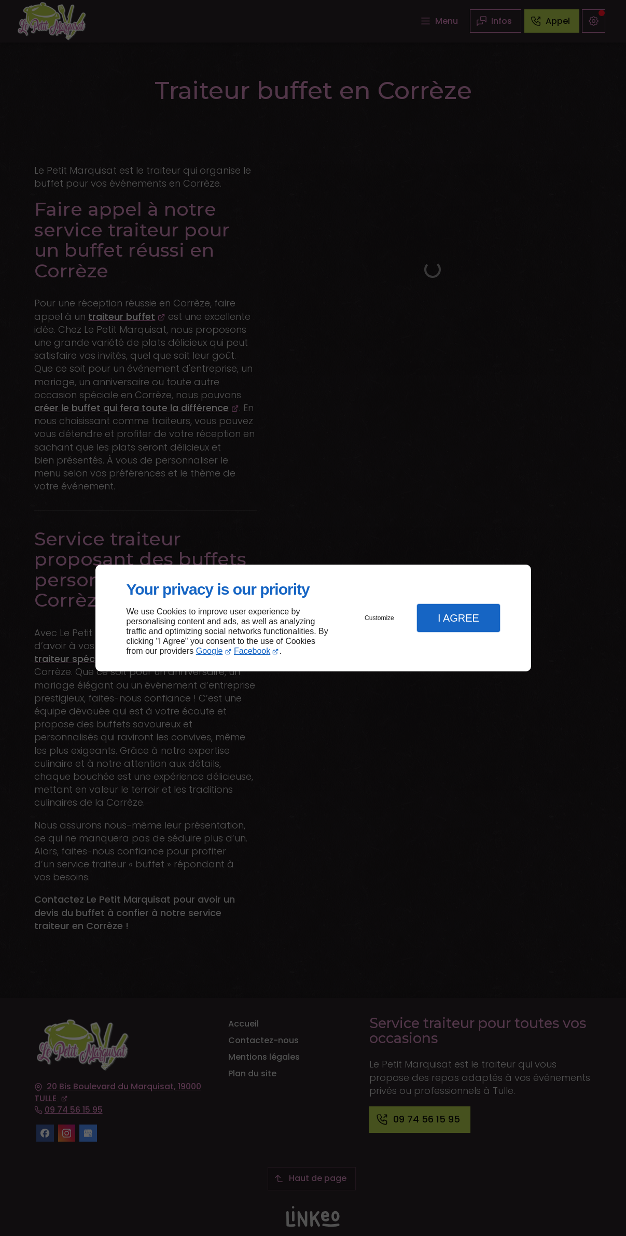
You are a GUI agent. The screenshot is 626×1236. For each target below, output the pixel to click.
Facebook (252, 651)
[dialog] (313, 618)
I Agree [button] (458, 618)
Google (209, 651)
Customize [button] (379, 618)
